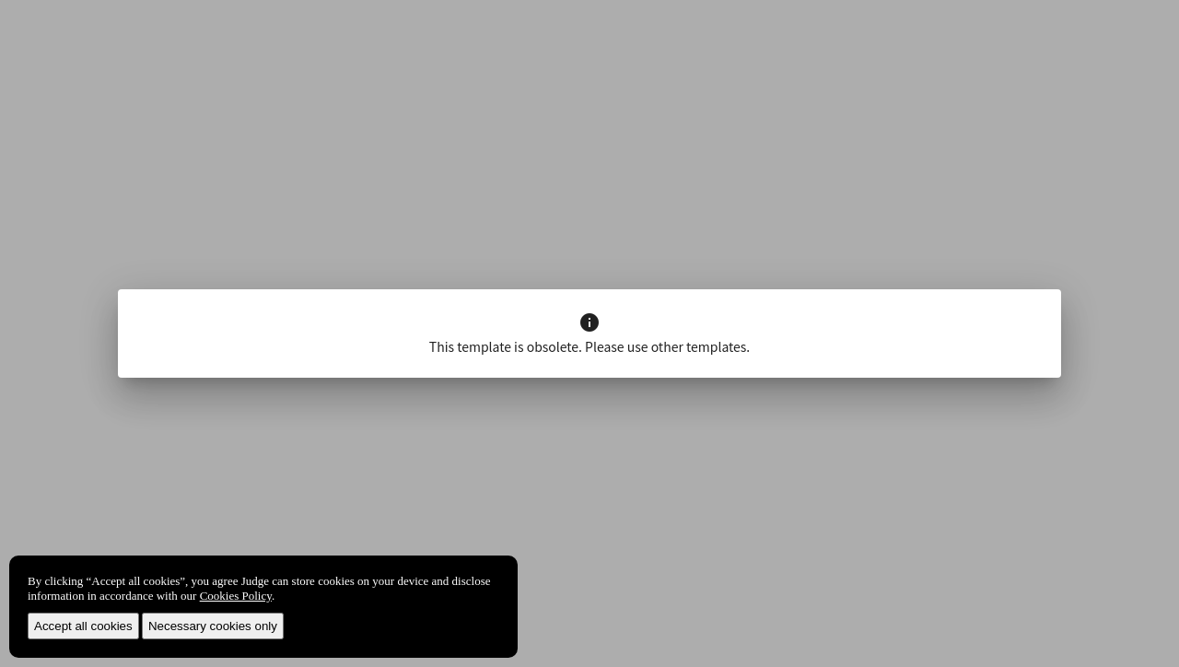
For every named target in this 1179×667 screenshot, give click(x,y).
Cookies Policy (236, 596)
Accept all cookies (83, 626)
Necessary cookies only (212, 626)
